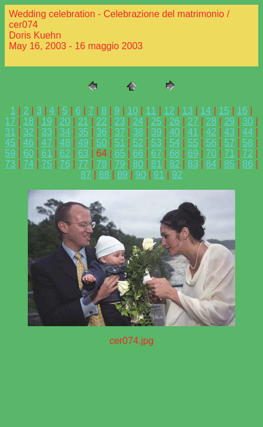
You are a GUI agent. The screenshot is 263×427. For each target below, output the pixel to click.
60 (28, 153)
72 (247, 153)
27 (193, 121)
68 (174, 153)
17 (10, 121)
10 (132, 111)
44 (247, 132)
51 (119, 143)
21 (83, 121)
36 (102, 132)
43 (229, 132)
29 (229, 121)
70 (211, 153)
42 (211, 132)
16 (242, 111)
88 (104, 175)
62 (65, 153)
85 (229, 164)
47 (46, 143)
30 (247, 121)
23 (119, 121)
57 (229, 143)
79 (119, 164)
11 (151, 111)
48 (65, 143)
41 (193, 132)
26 (174, 121)
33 (46, 132)
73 (10, 164)
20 (65, 121)
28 (211, 121)
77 (83, 164)
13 (187, 111)
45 (10, 143)
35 (83, 132)
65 (119, 153)
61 (46, 153)
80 (138, 164)
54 (174, 143)
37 (119, 132)
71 (229, 153)
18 (28, 121)
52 (138, 143)
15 (224, 111)
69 (193, 153)
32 (28, 132)
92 (177, 175)
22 (102, 121)
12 (169, 111)
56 (211, 143)
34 (65, 132)
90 (141, 175)
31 (10, 132)
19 (46, 121)
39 (156, 132)
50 (102, 143)
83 (193, 164)
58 (247, 143)
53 (156, 143)
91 (158, 175)
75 (46, 164)
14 (205, 111)
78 (102, 164)
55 (193, 143)
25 (156, 121)
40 (174, 132)
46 (28, 143)
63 (83, 153)
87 (86, 175)
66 (138, 153)
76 (65, 164)
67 (156, 153)
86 (247, 164)
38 (138, 132)
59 (10, 153)
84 (211, 164)
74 (28, 164)
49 (83, 143)
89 (122, 175)
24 (138, 121)
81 (156, 164)
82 (174, 164)
